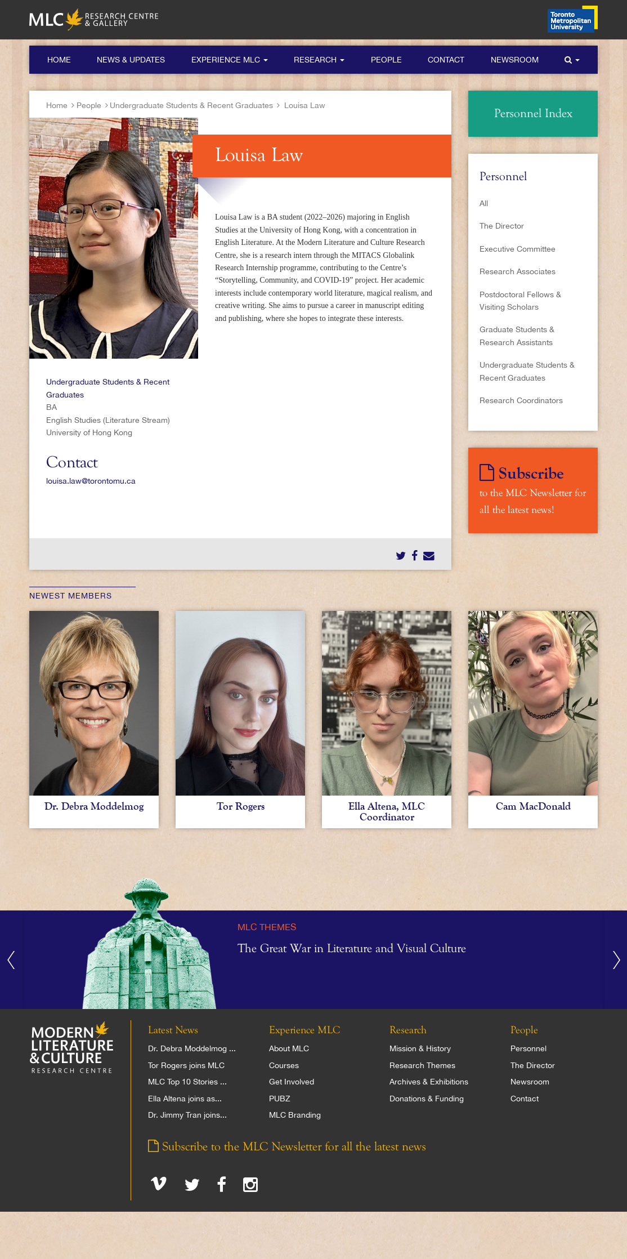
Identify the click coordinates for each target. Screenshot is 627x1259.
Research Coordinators (521, 400)
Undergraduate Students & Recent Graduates (191, 105)
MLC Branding (295, 1114)
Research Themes (422, 1065)
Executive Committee (518, 248)
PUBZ (279, 1098)
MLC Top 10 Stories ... (187, 1081)
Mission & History (420, 1048)
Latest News (173, 1030)
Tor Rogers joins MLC (186, 1065)
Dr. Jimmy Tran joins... (187, 1114)
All (484, 203)
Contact (446, 59)
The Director (502, 225)
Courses (284, 1065)
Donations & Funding (426, 1098)
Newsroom (515, 59)
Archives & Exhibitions (428, 1081)
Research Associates (518, 271)
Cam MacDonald (533, 806)
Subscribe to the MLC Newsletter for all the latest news (287, 1147)
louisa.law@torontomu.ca (91, 480)
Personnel (528, 1048)
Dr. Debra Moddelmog (94, 806)
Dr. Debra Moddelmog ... (192, 1048)
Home (59, 59)
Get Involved (291, 1081)
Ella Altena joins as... (185, 1098)
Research (319, 59)
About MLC (289, 1048)
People (386, 59)
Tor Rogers (241, 806)
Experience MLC (229, 59)
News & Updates (131, 59)
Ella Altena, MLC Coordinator (386, 811)
